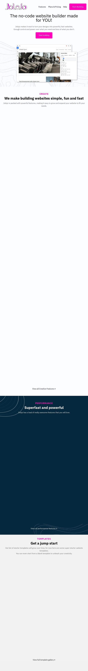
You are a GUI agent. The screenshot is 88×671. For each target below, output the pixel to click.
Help (65, 7)
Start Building (77, 7)
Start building (44, 35)
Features (42, 7)
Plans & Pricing (54, 7)
